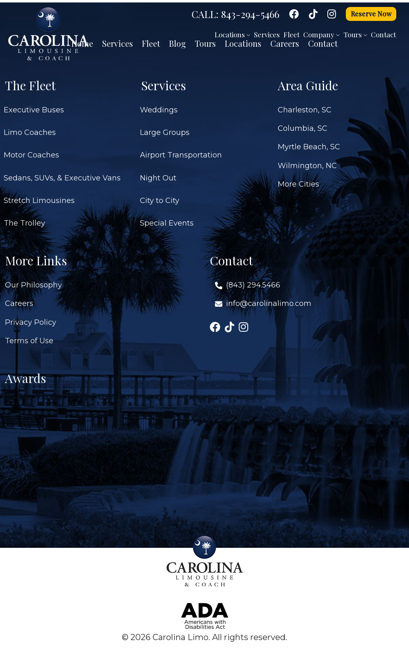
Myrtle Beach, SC (309, 143)
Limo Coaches (30, 128)
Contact (383, 34)
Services (267, 34)
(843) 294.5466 (253, 281)
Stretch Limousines (39, 196)
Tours (355, 34)
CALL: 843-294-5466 (235, 14)
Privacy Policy (30, 318)
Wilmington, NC (307, 161)
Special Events (167, 219)
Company (321, 34)
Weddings (159, 106)
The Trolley (24, 219)
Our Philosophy (33, 281)
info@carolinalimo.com (268, 299)
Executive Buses (34, 106)
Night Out (158, 173)
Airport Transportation (181, 151)
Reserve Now (371, 13)
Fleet (291, 34)
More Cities (298, 180)
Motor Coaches (31, 151)
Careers (19, 299)
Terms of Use (29, 336)
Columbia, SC (302, 124)
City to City (159, 196)
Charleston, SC (304, 106)
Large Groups (165, 128)
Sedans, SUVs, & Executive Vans (62, 173)
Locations (232, 34)
